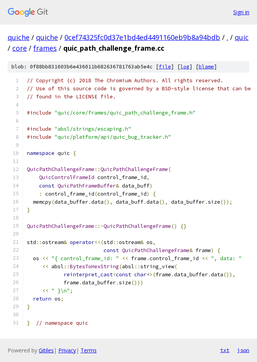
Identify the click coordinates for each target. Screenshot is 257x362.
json (243, 350)
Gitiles (46, 350)
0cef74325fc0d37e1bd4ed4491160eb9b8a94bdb (142, 37)
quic (242, 37)
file (165, 66)
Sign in (241, 12)
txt (224, 350)
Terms (89, 350)
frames (45, 48)
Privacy (67, 350)
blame (206, 66)
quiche (19, 37)
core (19, 48)
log (184, 66)
